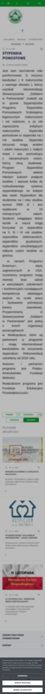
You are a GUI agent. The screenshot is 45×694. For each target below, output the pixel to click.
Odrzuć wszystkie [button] (22, 683)
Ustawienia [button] (22, 676)
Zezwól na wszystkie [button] (22, 690)
